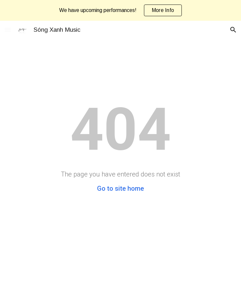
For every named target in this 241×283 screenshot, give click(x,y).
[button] (8, 30)
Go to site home (120, 188)
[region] (120, 10)
